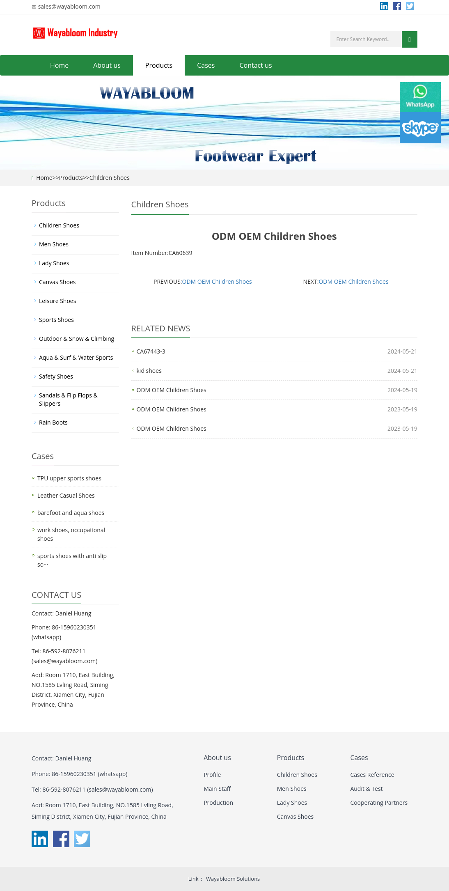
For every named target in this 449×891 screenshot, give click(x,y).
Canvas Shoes (57, 282)
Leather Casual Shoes (66, 495)
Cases (206, 65)
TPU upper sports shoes (69, 478)
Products (158, 65)
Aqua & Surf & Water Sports (76, 357)
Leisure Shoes (57, 301)
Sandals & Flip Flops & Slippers (68, 399)
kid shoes (149, 370)
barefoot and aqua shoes (70, 513)
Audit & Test (366, 788)
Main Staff (217, 788)
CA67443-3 (151, 351)
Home (59, 65)
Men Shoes (54, 244)
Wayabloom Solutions (233, 878)
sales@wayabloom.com (69, 6)
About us (107, 65)
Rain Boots (53, 422)
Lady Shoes (54, 263)
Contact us (255, 65)
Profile (212, 774)
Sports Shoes (56, 320)
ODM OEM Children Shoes (217, 281)
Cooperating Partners (379, 802)
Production (218, 802)
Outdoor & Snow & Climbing (76, 338)
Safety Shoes (56, 376)
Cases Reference (372, 774)
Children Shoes (109, 177)
